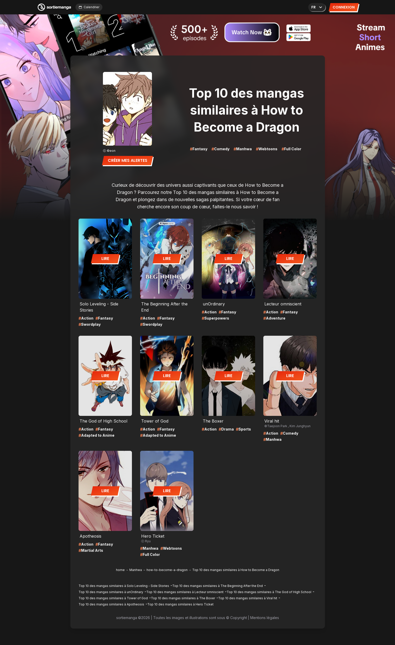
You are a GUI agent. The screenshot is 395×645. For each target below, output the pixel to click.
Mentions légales (264, 617)
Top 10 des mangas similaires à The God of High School (269, 592)
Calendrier (89, 7)
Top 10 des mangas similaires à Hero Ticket (180, 604)
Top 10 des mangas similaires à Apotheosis (111, 604)
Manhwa (135, 570)
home (120, 570)
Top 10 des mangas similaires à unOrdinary (111, 592)
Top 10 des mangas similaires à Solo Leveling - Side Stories (124, 586)
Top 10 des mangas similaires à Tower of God (113, 598)
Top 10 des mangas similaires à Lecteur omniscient (185, 592)
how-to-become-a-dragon (167, 570)
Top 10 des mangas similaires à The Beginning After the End (217, 586)
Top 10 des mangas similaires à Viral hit (247, 598)
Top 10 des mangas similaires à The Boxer (183, 598)
